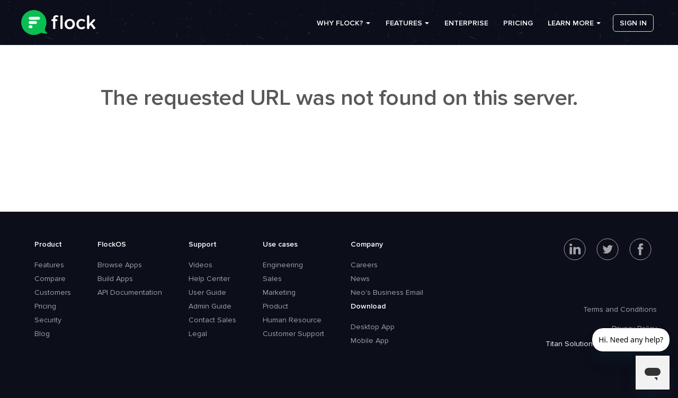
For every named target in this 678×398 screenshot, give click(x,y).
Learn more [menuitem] (571, 26)
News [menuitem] (360, 278)
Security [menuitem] (47, 319)
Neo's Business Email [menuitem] (387, 292)
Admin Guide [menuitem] (210, 306)
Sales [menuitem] (272, 278)
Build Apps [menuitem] (115, 278)
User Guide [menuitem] (207, 292)
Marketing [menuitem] (279, 292)
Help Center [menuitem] (209, 278)
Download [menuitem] (368, 306)
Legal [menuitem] (198, 333)
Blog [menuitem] (42, 333)
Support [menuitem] (203, 244)
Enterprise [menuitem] (466, 26)
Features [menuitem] (404, 26)
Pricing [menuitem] (518, 26)
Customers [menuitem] (52, 292)
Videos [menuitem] (200, 264)
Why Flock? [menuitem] (340, 26)
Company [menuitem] (367, 244)
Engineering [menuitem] (283, 264)
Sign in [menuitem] (633, 26)
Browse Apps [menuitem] (119, 264)
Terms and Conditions (620, 309)
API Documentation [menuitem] (129, 292)
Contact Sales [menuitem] (212, 319)
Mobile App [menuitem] (370, 340)
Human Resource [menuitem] (292, 319)
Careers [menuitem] (364, 264)
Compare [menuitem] (50, 278)
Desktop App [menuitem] (373, 326)
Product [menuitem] (48, 244)
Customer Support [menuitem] (293, 333)
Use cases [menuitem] (280, 244)
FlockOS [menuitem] (111, 244)
